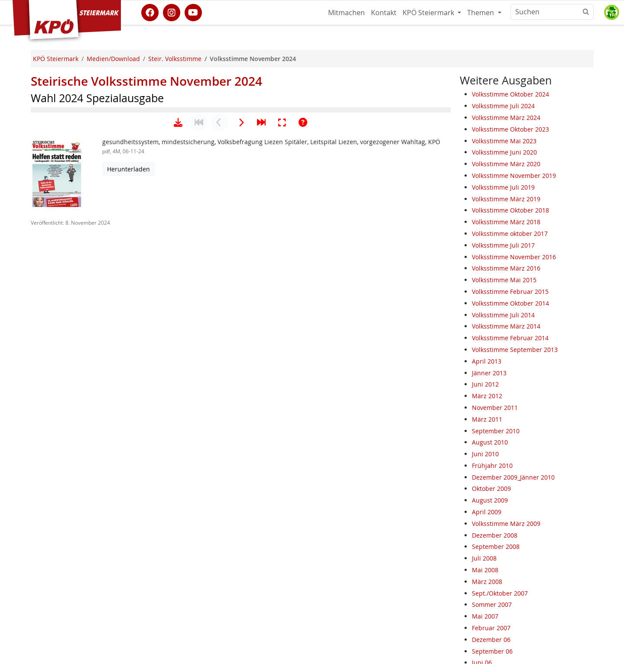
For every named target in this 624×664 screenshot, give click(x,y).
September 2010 (496, 431)
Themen (481, 12)
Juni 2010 (485, 454)
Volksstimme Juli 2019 (503, 187)
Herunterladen (128, 437)
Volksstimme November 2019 (514, 175)
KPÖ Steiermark (429, 12)
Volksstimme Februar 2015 (510, 291)
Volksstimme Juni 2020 (504, 152)
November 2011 (495, 407)
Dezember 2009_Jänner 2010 (513, 477)
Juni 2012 (485, 384)
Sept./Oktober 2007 (500, 593)
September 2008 (496, 546)
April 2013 (486, 361)
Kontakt (383, 12)
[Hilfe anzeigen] (303, 391)
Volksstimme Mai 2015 (504, 280)
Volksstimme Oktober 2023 (510, 129)
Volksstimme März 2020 (506, 164)
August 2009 (490, 500)
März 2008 (487, 581)
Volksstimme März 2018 (506, 222)
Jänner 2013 (489, 373)
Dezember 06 (491, 639)
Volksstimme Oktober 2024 (510, 94)
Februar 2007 (491, 628)
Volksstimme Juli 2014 (503, 315)
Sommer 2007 (492, 604)
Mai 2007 (485, 616)
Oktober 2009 (491, 488)
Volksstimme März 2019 (506, 199)
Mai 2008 (485, 570)
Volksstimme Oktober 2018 (510, 210)
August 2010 (490, 442)
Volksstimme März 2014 (506, 326)
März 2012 (487, 396)
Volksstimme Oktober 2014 (510, 303)
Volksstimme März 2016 (506, 268)
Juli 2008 (484, 558)
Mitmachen (346, 12)
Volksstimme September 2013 (515, 349)
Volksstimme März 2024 (506, 117)
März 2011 (487, 419)
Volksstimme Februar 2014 (510, 338)
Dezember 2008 (494, 535)
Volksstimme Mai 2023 (504, 141)
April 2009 (486, 512)
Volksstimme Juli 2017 (503, 245)
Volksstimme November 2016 (514, 257)
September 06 (492, 651)
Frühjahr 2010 (492, 465)
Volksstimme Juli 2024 (503, 106)
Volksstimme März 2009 (506, 523)
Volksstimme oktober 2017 (510, 233)
